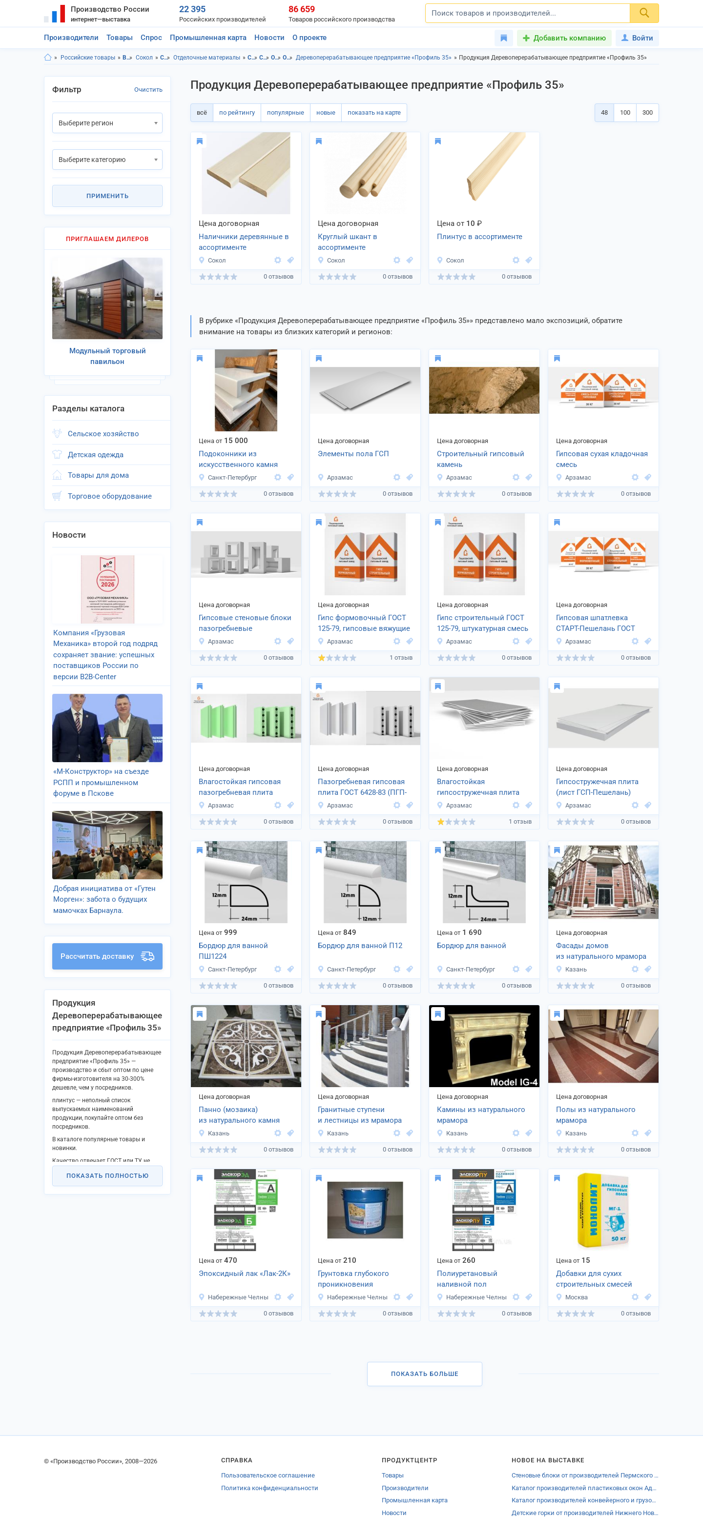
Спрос (151, 37)
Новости (269, 37)
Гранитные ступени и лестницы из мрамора (360, 1115)
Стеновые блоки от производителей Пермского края (585, 1475)
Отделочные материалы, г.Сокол (288, 57)
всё (202, 112)
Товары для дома (98, 475)
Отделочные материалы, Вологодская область (276, 57)
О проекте (309, 37)
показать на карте (374, 112)
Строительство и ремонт (165, 57)
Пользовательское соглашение (268, 1475)
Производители (71, 37)
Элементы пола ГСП (353, 453)
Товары (119, 37)
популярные (285, 112)
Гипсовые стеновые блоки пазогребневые (245, 623)
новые (325, 112)
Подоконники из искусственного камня (238, 459)
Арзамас (335, 477)
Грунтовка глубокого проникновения (353, 1279)
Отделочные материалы (206, 57)
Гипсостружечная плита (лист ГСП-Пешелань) (597, 787)
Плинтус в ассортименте (479, 236)
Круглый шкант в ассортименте (347, 242)
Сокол (144, 57)
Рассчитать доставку (107, 956)
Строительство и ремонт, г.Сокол (264, 57)
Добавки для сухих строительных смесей (594, 1279)
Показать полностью (107, 1175)
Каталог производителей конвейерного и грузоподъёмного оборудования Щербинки (585, 1500)
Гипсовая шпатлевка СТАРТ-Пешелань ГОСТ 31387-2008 (595, 624)
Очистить (148, 89)
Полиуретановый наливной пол (467, 1279)
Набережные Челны (233, 1297)
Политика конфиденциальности (269, 1488)
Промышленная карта (208, 37)
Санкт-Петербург (227, 477)
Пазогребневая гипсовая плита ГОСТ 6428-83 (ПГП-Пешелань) (362, 788)
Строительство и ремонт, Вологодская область (253, 57)
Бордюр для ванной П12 (360, 945)
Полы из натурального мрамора (596, 1115)
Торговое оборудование (110, 496)
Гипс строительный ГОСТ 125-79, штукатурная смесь (482, 623)
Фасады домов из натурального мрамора (601, 951)
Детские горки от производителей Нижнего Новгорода (585, 1513)
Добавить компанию (570, 38)
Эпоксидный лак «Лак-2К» (244, 1273)
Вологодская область (128, 57)
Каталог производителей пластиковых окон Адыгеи (585, 1488)
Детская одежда (96, 454)
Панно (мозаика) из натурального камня (239, 1115)
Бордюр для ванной (471, 945)
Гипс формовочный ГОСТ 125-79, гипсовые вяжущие (364, 623)
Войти (637, 38)
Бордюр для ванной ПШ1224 (233, 951)
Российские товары (88, 57)
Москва (572, 1297)
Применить (107, 196)
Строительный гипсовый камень (480, 459)
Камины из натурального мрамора (481, 1115)
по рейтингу (237, 112)
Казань (571, 969)
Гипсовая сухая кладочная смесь (602, 459)
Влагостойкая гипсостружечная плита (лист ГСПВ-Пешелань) (478, 788)
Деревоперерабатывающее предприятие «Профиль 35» (374, 57)
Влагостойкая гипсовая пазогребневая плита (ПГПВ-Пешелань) (240, 788)
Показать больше (424, 1373)
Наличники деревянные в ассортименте (244, 242)
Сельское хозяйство (103, 433)
